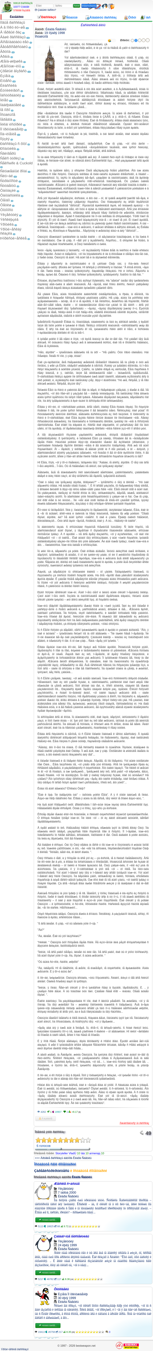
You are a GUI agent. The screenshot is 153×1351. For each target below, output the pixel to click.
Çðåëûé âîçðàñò (13, 71)
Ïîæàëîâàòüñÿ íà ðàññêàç (134, 1123)
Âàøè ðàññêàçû (13, 37)
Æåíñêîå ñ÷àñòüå (67, 1183)
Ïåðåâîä (6, 119)
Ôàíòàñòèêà (10, 195)
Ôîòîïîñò (6, 210)
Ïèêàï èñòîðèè (11, 124)
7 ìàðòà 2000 (67, 1192)
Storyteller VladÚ (65, 1153)
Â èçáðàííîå (45, 1118)
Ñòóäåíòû (8, 186)
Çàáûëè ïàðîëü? (45, 9)
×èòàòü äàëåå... (48, 1220)
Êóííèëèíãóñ (10, 90)
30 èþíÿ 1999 (67, 1298)
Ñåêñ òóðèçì (10, 158)
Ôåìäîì (5, 200)
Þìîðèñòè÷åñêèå (13, 238)
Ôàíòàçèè (8, 190)
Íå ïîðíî (5, 110)
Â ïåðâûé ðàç (10, 32)
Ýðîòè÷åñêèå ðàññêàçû (14, 1349)
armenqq (94, 1153)
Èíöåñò (6, 81)
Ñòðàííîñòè (9, 181)
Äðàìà (5, 56)
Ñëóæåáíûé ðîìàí (13, 171)
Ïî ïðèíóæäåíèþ (11, 129)
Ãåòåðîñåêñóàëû (14, 47)
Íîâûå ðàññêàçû (12, 22)
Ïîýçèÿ (5, 139)
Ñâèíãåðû (8, 153)
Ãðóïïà (5, 52)
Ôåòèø (5, 205)
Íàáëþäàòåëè (10, 105)
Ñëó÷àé (6, 176)
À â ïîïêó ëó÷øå (12, 27)
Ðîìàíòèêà (8, 148)
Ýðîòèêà (7, 224)
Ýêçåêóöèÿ (9, 215)
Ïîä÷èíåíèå (8, 134)
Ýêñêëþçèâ (9, 219)
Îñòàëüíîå (7, 115)
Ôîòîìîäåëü (61, 1289)
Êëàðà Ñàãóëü (55, 29)
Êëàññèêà (8, 85)
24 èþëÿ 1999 (67, 1245)
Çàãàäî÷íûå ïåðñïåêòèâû (71, 1236)
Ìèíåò (4, 100)
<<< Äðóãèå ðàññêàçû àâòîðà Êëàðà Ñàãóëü (63, 1158)
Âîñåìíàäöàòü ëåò (14, 42)
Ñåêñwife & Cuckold (16, 163)
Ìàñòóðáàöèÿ (10, 95)
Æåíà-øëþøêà (11, 61)
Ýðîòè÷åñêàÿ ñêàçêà (10, 231)
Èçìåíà (5, 76)
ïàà (83, 1153)
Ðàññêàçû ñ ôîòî (13, 144)
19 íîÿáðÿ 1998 (54, 33)
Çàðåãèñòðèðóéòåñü (51, 1171)
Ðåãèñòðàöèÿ (89, 6)
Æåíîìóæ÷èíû (10, 66)
